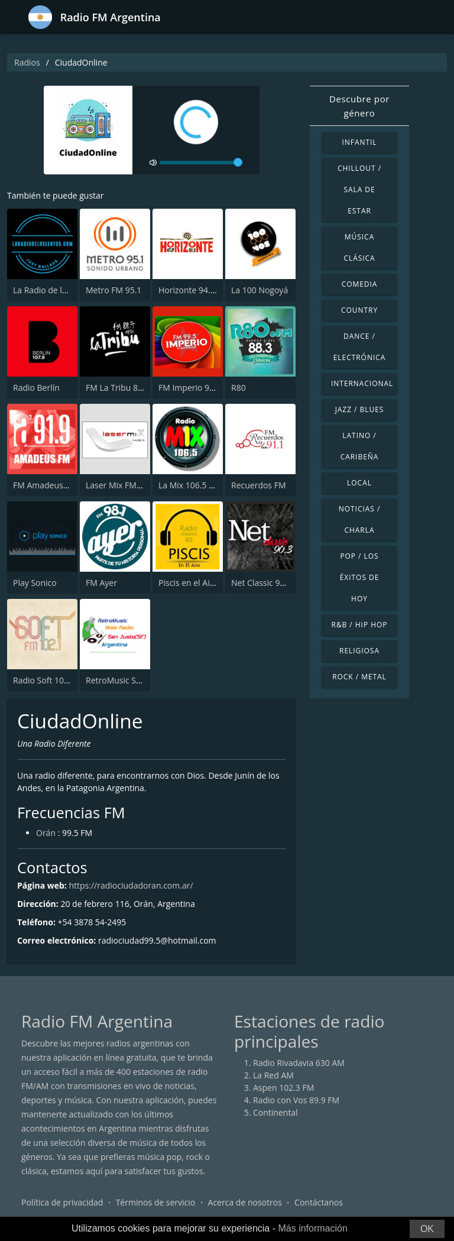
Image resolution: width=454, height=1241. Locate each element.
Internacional (362, 383)
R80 (238, 387)
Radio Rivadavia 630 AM (299, 1062)
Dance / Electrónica (359, 346)
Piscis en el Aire (188, 582)
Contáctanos (318, 1202)
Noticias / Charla (360, 519)
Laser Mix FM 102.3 (123, 485)
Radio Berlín (36, 387)
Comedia (360, 284)
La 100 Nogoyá (259, 290)
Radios (27, 62)
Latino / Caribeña (359, 446)
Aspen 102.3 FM (283, 1087)
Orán (46, 832)
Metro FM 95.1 (113, 290)
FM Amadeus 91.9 (47, 485)
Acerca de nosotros (245, 1202)
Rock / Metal (359, 677)
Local (359, 483)
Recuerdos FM (258, 485)
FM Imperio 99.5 (189, 387)
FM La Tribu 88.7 (118, 387)
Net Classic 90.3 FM (268, 582)
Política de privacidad (62, 1202)
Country (359, 310)
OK (427, 1229)
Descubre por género (359, 106)
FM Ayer (101, 582)
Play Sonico (35, 582)
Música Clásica (359, 247)
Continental (275, 1112)
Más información (312, 1228)
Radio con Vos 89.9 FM (296, 1100)
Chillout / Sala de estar (359, 189)
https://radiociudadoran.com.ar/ (131, 885)
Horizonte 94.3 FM (193, 290)
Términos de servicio (156, 1202)
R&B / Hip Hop (360, 625)
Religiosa (359, 651)
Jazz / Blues (359, 409)
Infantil (359, 142)
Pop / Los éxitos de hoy (360, 577)
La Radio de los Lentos (56, 290)
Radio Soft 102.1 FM (51, 680)
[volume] (201, 162)
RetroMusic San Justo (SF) (134, 680)
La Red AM (273, 1075)
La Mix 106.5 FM (189, 485)
